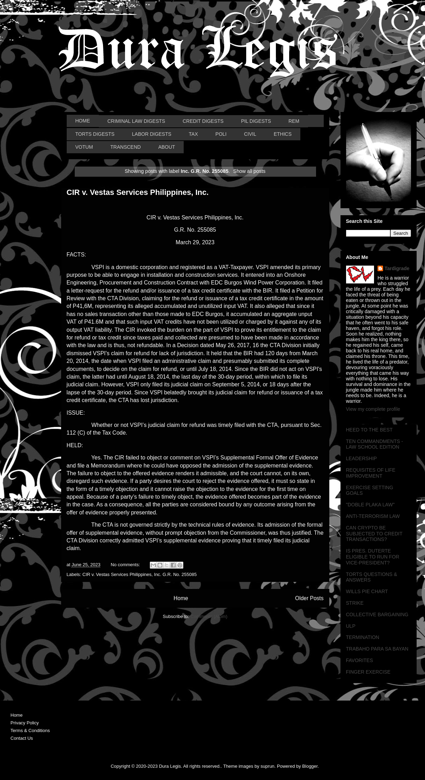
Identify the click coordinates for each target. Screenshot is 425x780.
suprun (267, 766)
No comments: (126, 564)
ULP (351, 626)
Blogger (309, 766)
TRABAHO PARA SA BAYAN (377, 649)
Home (181, 598)
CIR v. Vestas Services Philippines (117, 574)
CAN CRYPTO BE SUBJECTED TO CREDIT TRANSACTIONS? (374, 533)
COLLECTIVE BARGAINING (377, 614)
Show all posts (249, 171)
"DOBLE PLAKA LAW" (370, 504)
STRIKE (355, 603)
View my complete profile (373, 409)
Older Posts (309, 598)
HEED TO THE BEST (369, 430)
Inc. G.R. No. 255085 (175, 574)
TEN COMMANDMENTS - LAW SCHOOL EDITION (374, 444)
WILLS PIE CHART (367, 591)
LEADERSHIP (361, 458)
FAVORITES (359, 660)
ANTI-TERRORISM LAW (373, 516)
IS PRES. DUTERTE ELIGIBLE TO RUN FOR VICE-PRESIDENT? (373, 556)
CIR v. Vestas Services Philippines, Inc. (138, 192)
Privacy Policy (24, 722)
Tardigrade (396, 268)
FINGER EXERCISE (368, 672)
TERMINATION (362, 637)
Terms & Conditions (30, 730)
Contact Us (21, 738)
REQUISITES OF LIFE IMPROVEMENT (371, 473)
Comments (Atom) (209, 616)
